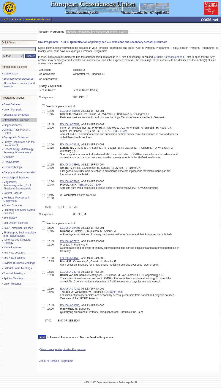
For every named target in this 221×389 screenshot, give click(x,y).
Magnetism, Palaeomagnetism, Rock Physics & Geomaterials (17, 185)
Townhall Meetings (14, 273)
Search (123, 31)
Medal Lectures (12, 247)
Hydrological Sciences (16, 177)
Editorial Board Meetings (17, 268)
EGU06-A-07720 (69, 241)
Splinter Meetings (13, 278)
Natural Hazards (12, 193)
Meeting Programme (78, 31)
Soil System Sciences (15, 222)
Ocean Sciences (12, 205)
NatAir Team (115, 291)
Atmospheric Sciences (16, 119)
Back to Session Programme (56, 360)
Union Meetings (12, 283)
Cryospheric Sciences (15, 137)
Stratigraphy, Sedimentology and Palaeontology (19, 234)
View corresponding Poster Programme (62, 349)
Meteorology (10, 73)
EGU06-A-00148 (69, 258)
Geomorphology (12, 167)
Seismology (10, 217)
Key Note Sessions (14, 257)
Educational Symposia (16, 114)
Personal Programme (104, 31)
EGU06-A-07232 (69, 288)
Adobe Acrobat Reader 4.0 (170, 56)
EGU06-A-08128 (69, 144)
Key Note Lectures (14, 252)
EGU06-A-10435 (69, 227)
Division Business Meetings (19, 263)
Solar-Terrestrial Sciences (18, 228)
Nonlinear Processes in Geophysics (16, 199)
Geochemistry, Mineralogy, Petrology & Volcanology (18, 151)
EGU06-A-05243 (69, 181)
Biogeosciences (12, 125)
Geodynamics (11, 162)
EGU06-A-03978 (69, 271)
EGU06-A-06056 (69, 305)
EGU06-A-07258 (69, 124)
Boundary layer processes (18, 78)
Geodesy (8, 156)
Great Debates (11, 104)
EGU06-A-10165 (69, 110)
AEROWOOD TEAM (89, 184)
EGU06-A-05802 (69, 164)
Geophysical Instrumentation (19, 172)
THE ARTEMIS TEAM (114, 130)
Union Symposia (12, 109)
